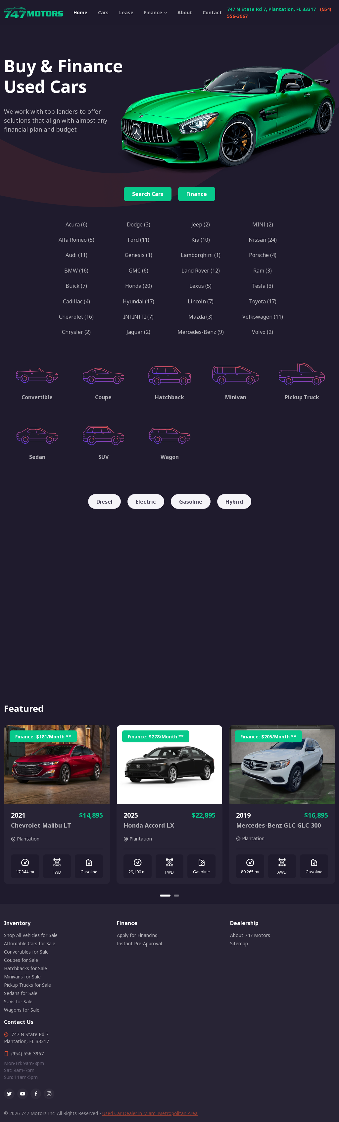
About (184, 12)
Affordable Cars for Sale (29, 943)
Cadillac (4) (76, 301)
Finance (196, 194)
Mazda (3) (200, 316)
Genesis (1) (138, 255)
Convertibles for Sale (26, 952)
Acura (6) (76, 224)
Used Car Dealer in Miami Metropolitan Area (150, 1113)
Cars (103, 12)
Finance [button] (153, 12)
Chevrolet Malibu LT (41, 825)
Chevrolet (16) (76, 316)
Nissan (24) (263, 239)
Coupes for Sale (21, 960)
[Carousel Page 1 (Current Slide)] (165, 896)
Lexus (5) (200, 285)
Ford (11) (138, 239)
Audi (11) (76, 255)
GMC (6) (138, 270)
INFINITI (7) (138, 316)
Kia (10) (200, 239)
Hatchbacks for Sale (25, 968)
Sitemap (239, 943)
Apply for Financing (137, 935)
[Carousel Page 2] (176, 896)
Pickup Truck (302, 397)
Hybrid (234, 501)
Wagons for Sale (21, 1010)
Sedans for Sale (20, 993)
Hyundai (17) (138, 301)
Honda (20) (138, 285)
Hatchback (169, 397)
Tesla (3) (262, 285)
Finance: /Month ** (43, 736)
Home (80, 12)
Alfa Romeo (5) (76, 239)
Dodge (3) (138, 224)
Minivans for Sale (22, 976)
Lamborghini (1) (200, 255)
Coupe (103, 397)
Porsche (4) (262, 255)
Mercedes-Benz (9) (200, 332)
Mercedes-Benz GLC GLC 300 (278, 825)
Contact (212, 12)
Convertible (37, 397)
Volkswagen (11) (262, 316)
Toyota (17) (262, 301)
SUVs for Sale (18, 1001)
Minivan (235, 397)
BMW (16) (76, 270)
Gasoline (190, 501)
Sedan (37, 457)
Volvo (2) (262, 332)
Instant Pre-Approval (139, 943)
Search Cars (147, 194)
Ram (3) (262, 270)
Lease (126, 12)
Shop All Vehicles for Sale (31, 935)
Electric (146, 501)
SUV (103, 457)
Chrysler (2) (76, 332)
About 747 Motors (250, 935)
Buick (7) (76, 285)
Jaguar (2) (138, 332)
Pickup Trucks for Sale (27, 985)
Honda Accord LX (148, 825)
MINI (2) (262, 224)
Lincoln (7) (201, 301)
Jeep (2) (200, 224)
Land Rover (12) (200, 270)
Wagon (170, 457)
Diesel (104, 501)
